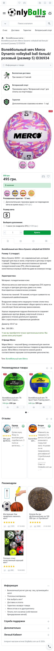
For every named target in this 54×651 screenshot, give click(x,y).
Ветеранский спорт (20, 85)
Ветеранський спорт (43, 30)
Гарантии (27, 30)
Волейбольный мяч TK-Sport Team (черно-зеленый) (12, 399)
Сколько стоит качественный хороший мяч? (13, 560)
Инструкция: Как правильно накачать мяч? (12, 516)
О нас (5, 30)
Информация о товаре (27, 65)
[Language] (4, 3)
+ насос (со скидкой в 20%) (22, 226)
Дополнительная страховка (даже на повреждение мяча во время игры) (27, 203)
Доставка (15, 30)
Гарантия (16, 100)
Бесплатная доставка (21, 73)
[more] (24, 407)
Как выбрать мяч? (15, 599)
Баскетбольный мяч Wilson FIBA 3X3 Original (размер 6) (33, 440)
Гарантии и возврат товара (18, 606)
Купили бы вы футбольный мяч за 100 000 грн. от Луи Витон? (39, 516)
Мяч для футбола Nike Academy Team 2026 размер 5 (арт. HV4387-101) (7, 440)
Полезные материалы (16, 596)
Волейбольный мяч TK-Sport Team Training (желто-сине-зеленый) (40, 399)
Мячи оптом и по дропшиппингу (20, 609)
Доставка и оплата (15, 602)
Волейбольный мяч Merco (17, 359)
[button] (28, 412)
